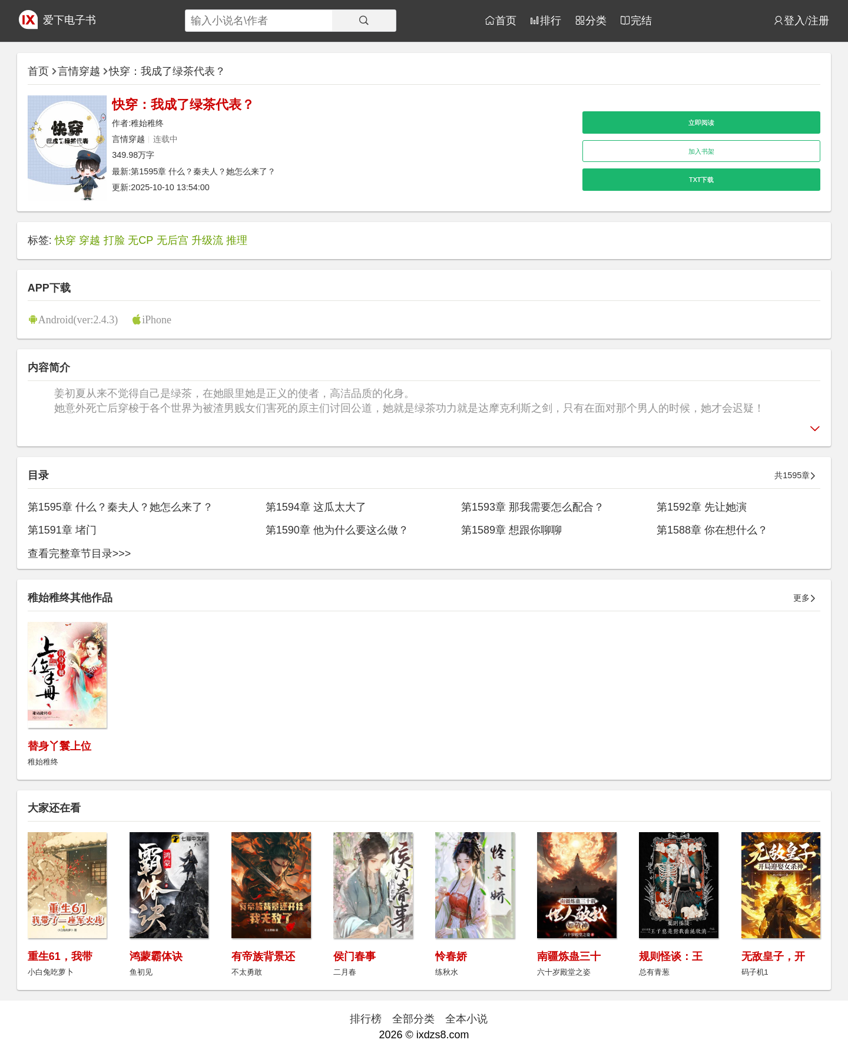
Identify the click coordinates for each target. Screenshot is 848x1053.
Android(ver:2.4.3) (78, 319)
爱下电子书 (69, 20)
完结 (641, 20)
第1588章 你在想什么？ (712, 530)
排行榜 (366, 1019)
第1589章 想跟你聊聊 (511, 530)
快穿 (65, 240)
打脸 (114, 240)
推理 (236, 240)
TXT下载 (701, 179)
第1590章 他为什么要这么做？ (337, 530)
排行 (550, 20)
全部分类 (413, 1019)
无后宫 (172, 240)
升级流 (207, 240)
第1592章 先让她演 (702, 507)
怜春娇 (451, 956)
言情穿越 (79, 71)
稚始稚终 (147, 123)
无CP (140, 240)
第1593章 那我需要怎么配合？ (532, 507)
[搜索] (364, 20)
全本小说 (466, 1019)
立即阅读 (701, 122)
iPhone (156, 319)
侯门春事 (354, 956)
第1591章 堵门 (62, 530)
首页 (505, 20)
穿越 (89, 240)
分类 (596, 20)
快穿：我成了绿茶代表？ (167, 71)
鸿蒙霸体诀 (156, 956)
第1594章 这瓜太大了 (316, 507)
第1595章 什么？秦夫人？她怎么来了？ (203, 171)
